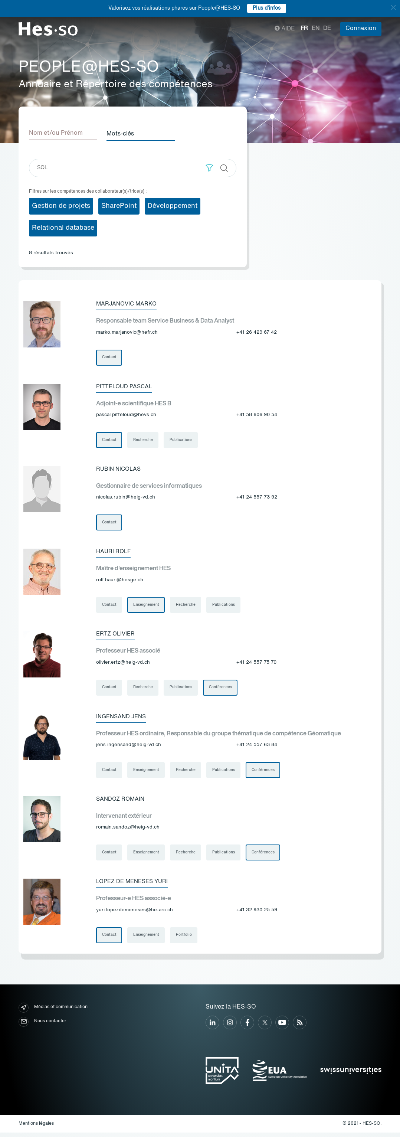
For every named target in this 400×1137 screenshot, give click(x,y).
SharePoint (119, 205)
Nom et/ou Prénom (56, 133)
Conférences (221, 690)
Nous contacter (42, 1026)
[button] (209, 167)
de (327, 29)
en (315, 29)
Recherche (143, 440)
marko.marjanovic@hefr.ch (127, 332)
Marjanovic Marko (128, 303)
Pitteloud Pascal (125, 386)
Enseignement (147, 606)
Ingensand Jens (123, 719)
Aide (285, 29)
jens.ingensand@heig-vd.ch (128, 747)
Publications (181, 440)
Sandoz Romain (121, 802)
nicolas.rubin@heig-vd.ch (125, 498)
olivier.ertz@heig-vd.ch (123, 664)
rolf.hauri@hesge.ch (119, 581)
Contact (109, 357)
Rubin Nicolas (120, 470)
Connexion (360, 29)
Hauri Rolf (114, 553)
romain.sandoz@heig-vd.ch (128, 831)
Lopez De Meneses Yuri (134, 885)
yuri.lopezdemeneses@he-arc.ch (134, 914)
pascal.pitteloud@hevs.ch (126, 415)
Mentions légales (36, 1128)
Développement (172, 205)
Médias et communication (53, 1012)
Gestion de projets (61, 205)
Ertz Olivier (116, 636)
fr (304, 29)
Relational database (63, 227)
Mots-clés (123, 133)
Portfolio (185, 939)
